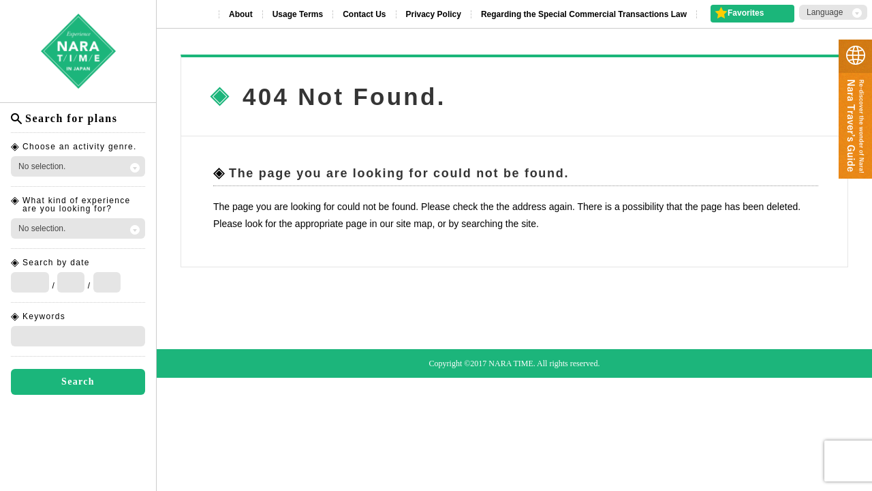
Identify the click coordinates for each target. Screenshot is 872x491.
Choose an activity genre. (79, 146)
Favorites (746, 13)
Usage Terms (297, 14)
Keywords (43, 316)
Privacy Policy (433, 14)
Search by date (56, 262)
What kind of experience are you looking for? (76, 204)
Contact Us (364, 14)
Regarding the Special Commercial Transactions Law (584, 14)
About (241, 14)
